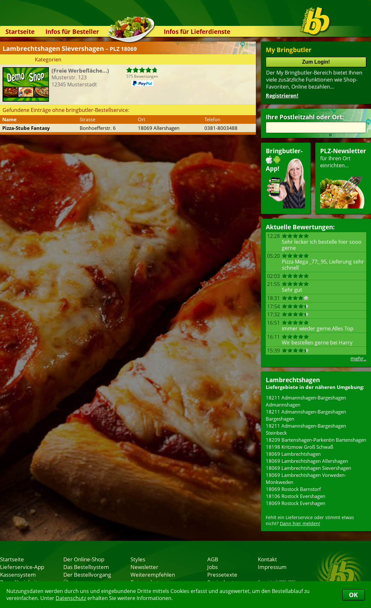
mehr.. (358, 358)
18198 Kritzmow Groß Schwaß (299, 447)
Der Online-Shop (83, 559)
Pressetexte (222, 574)
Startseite (20, 32)
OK (353, 595)
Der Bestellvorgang (87, 574)
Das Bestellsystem (86, 567)
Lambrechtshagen (293, 380)
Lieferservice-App (22, 567)
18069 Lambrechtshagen (293, 454)
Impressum (272, 567)
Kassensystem (18, 574)
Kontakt (267, 559)
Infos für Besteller (72, 32)
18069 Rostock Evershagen (295, 503)
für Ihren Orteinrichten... (343, 178)
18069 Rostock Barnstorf (293, 489)
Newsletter (144, 567)
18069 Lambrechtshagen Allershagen (307, 461)
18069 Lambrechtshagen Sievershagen (308, 468)
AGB (212, 559)
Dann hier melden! (300, 523)
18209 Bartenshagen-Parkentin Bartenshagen (316, 440)
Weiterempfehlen (152, 574)
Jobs (212, 567)
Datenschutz (71, 598)
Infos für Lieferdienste (197, 32)
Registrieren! (282, 95)
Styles (137, 559)
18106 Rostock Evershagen (295, 496)
